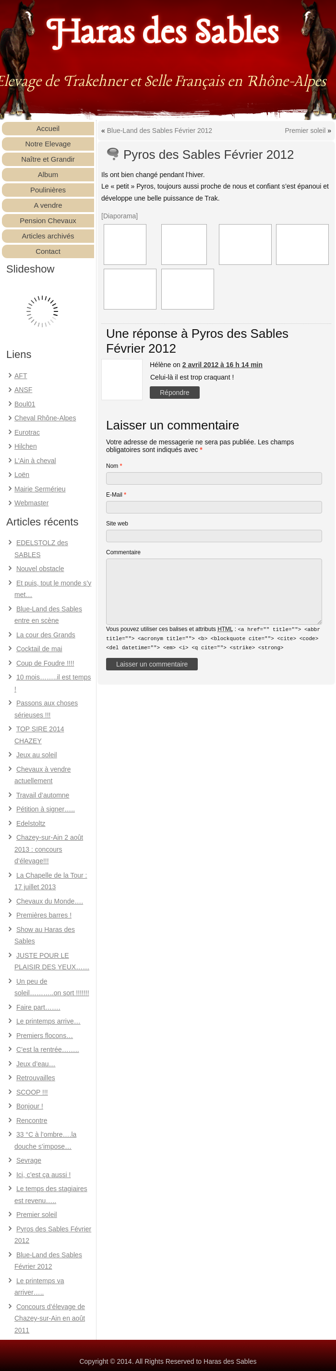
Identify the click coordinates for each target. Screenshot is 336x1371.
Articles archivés (48, 236)
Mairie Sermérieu (40, 489)
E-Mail (116, 494)
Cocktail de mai (39, 649)
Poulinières (48, 190)
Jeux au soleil (36, 755)
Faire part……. (38, 1007)
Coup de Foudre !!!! (45, 663)
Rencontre (32, 1120)
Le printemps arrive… (48, 1021)
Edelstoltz (31, 823)
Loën (21, 474)
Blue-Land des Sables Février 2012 (159, 130)
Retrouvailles (35, 1078)
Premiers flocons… (44, 1035)
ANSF (23, 389)
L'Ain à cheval (35, 461)
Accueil (48, 128)
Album (48, 174)
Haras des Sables (163, 33)
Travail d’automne (43, 795)
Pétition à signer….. (45, 809)
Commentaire (123, 552)
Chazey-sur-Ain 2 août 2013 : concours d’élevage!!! (48, 849)
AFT (20, 376)
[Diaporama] (119, 216)
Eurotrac (27, 432)
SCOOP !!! (32, 1092)
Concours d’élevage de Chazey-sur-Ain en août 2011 (49, 1318)
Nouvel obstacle (40, 568)
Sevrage (28, 1160)
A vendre (48, 205)
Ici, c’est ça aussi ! (43, 1175)
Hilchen (25, 446)
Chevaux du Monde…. (49, 901)
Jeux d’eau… (36, 1064)
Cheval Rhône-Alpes (45, 418)
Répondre (175, 392)
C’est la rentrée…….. (47, 1049)
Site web (117, 523)
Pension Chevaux (48, 220)
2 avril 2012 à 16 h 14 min (222, 365)
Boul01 (25, 404)
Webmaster (31, 503)
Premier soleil (36, 1214)
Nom (114, 466)
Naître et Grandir (48, 159)
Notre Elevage (48, 144)
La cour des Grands (45, 635)
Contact (48, 251)
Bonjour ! (29, 1106)
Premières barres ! (44, 915)
